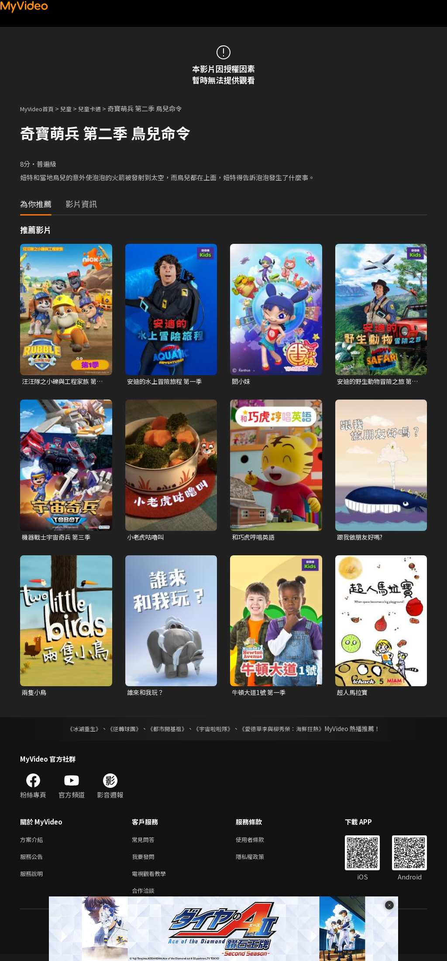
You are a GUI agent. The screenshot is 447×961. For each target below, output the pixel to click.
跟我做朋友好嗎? (361, 537)
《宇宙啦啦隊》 (214, 730)
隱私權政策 (257, 860)
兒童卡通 (99, 108)
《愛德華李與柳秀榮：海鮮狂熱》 (287, 730)
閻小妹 (241, 381)
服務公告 (33, 860)
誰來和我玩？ (146, 694)
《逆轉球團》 (119, 730)
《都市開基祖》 (165, 730)
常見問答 (145, 842)
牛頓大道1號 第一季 (260, 694)
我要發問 (145, 860)
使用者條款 (257, 842)
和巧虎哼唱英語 (255, 537)
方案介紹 (33, 842)
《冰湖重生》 (76, 730)
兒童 (72, 108)
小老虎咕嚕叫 (146, 537)
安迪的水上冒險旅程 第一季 (167, 381)
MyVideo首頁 (40, 108)
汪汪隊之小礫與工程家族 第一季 (62, 381)
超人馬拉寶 (353, 694)
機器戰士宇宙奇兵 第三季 (58, 537)
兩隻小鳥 (35, 694)
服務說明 (33, 878)
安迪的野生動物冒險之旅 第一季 (377, 381)
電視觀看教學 (151, 878)
